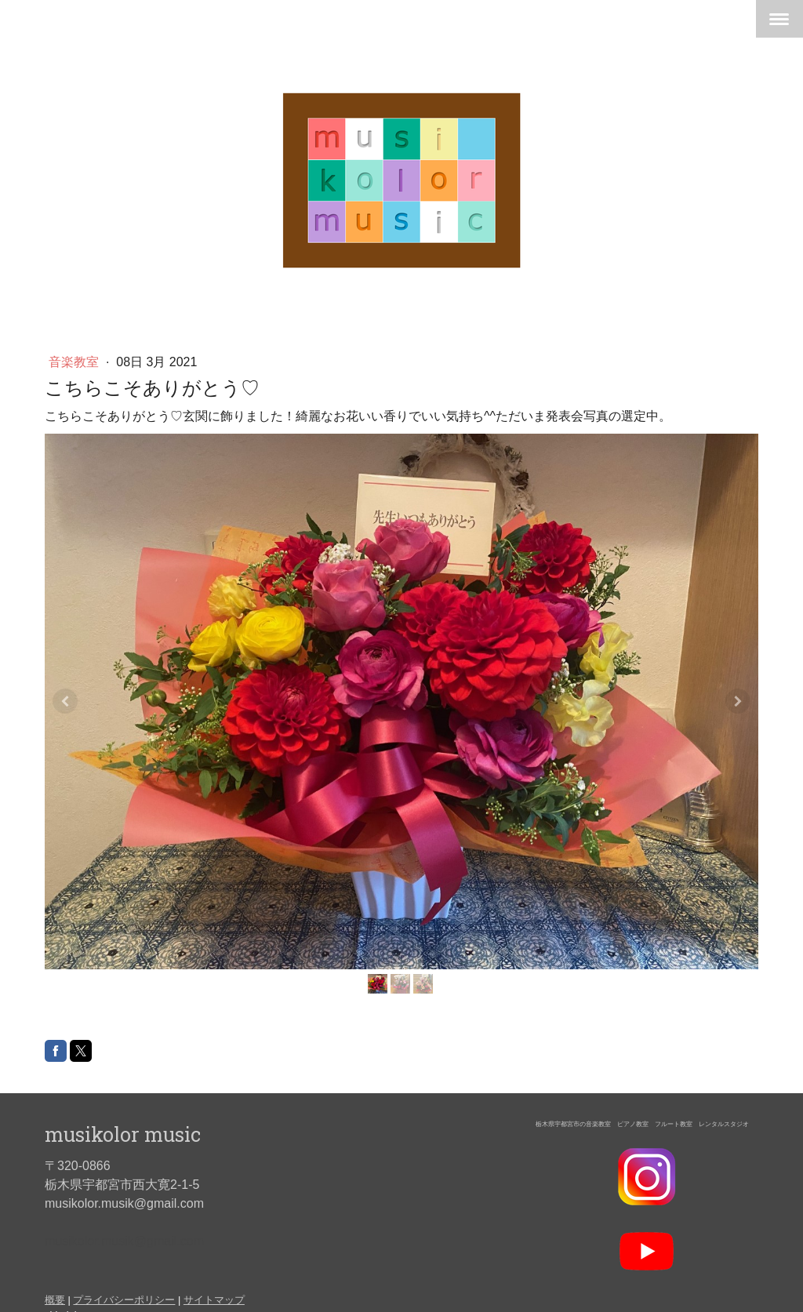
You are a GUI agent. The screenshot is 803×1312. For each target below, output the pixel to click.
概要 (55, 1300)
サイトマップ (214, 1300)
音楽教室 (75, 362)
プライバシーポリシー (124, 1300)
